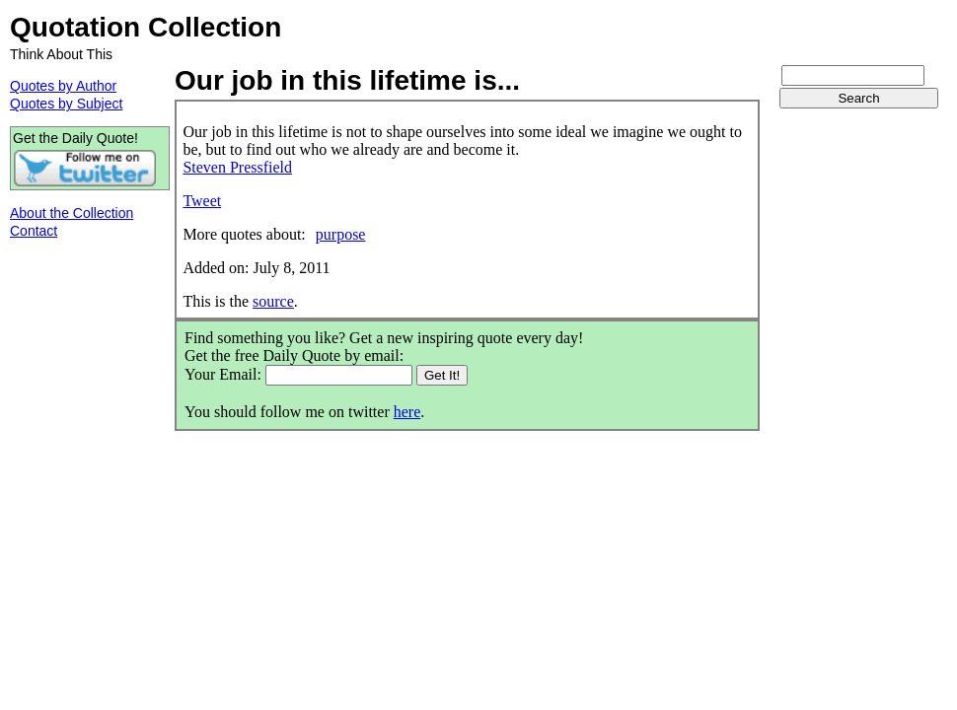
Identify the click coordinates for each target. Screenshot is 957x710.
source (273, 301)
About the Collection (71, 213)
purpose (341, 234)
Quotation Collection (145, 27)
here (407, 411)
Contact (33, 231)
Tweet (202, 200)
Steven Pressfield (237, 167)
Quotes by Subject (66, 103)
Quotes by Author (63, 86)
